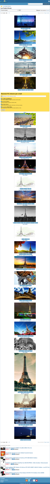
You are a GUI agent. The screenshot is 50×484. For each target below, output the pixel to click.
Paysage (30, 44)
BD (30, 188)
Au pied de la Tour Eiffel (25, 321)
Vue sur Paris (25, 14)
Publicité (2, 480)
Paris (25, 61)
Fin (9, 12)
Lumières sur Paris (25, 302)
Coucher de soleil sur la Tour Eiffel (25, 255)
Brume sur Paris (25, 393)
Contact (1, 481)
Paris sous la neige (25, 337)
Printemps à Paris (25, 142)
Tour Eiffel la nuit (25, 158)
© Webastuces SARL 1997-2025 (25, 483)
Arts (29, 28)
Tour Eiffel (25, 29)
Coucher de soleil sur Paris (25, 190)
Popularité (47, 10)
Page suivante (46, 12)
